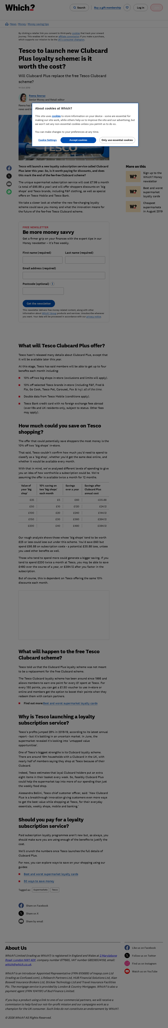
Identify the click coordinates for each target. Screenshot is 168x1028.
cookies (56, 116)
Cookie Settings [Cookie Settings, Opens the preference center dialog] (47, 140)
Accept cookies (78, 140)
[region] (85, 125)
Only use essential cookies (117, 140)
